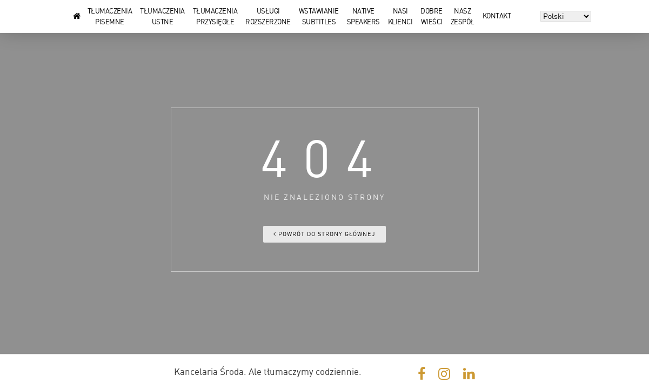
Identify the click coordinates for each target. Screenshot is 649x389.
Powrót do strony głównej (324, 234)
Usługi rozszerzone (268, 12)
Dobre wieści (431, 12)
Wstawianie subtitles (319, 12)
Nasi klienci (400, 12)
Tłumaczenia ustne (162, 12)
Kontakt (497, 16)
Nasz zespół (462, 12)
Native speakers (363, 12)
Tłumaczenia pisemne (110, 12)
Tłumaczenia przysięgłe (215, 12)
